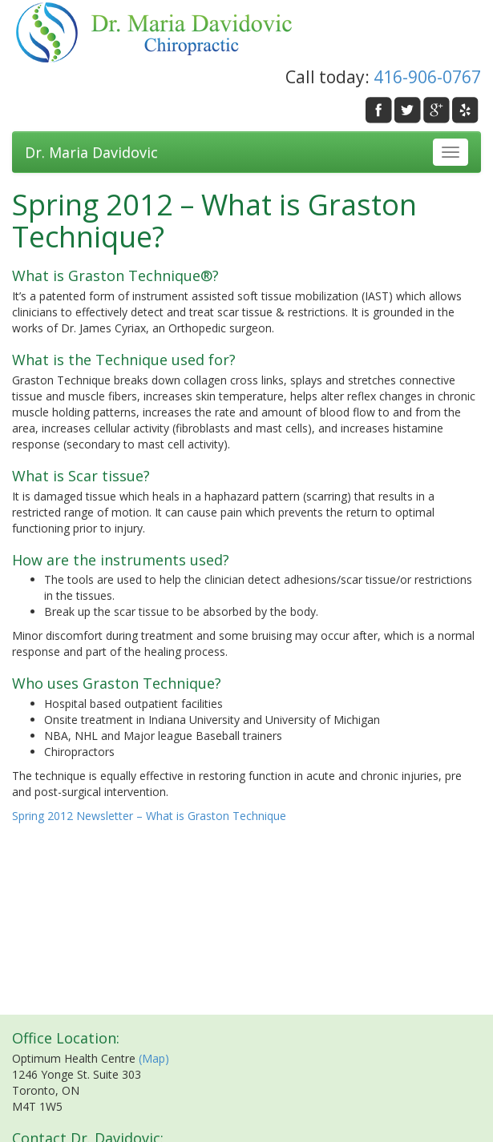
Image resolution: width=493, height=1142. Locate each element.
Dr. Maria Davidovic (91, 152)
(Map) (154, 1058)
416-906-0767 (427, 77)
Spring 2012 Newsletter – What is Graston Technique (149, 815)
